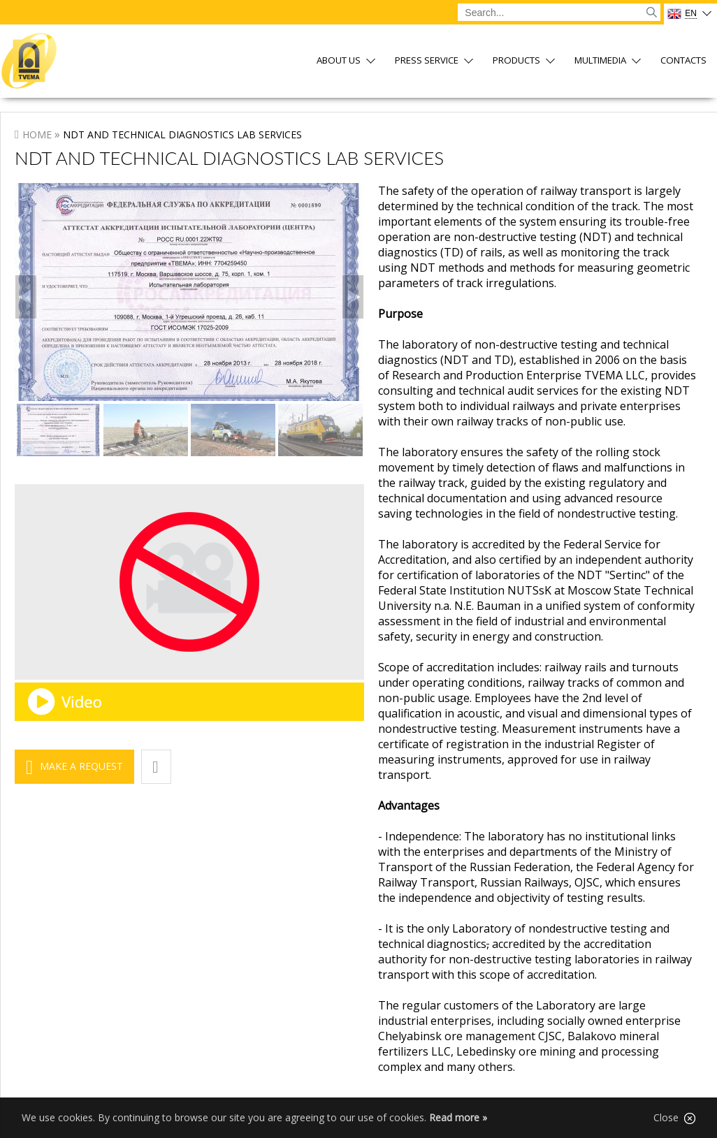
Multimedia (600, 61)
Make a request (81, 766)
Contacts (683, 61)
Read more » (458, 1117)
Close (674, 1117)
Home (37, 134)
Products (516, 61)
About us (339, 61)
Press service (426, 61)
